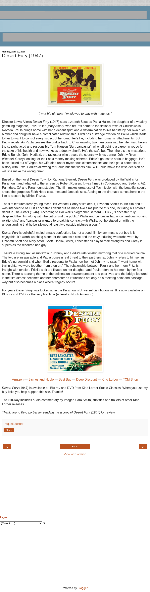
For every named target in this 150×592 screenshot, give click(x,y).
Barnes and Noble (41, 379)
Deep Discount (86, 379)
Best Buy (65, 379)
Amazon (18, 379)
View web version (75, 454)
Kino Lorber (110, 379)
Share (9, 430)
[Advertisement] (75, 486)
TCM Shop (130, 379)
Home (75, 446)
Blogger (82, 588)
